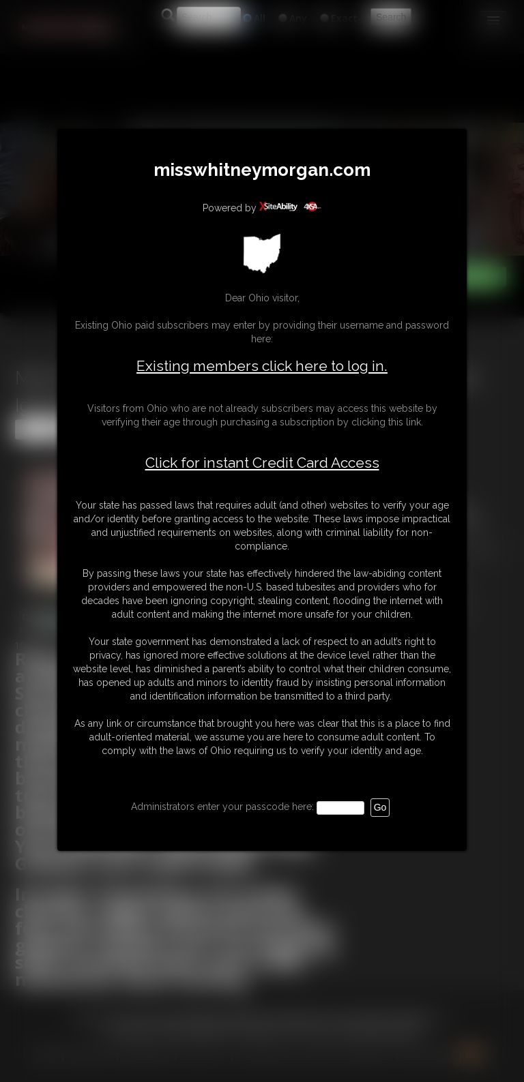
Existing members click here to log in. (262, 365)
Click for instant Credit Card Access (262, 463)
